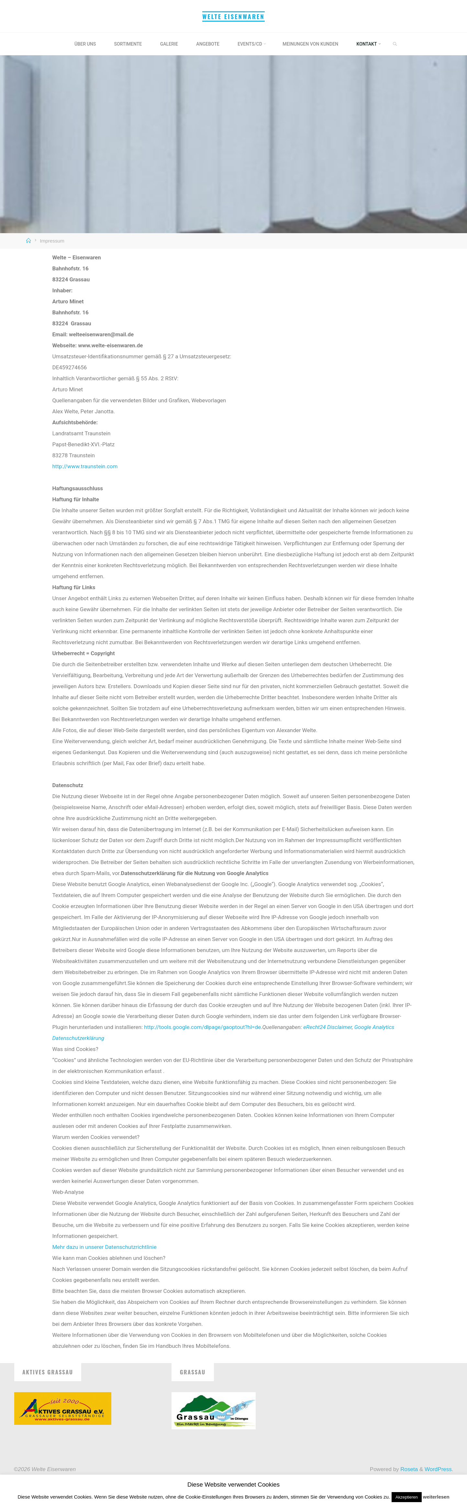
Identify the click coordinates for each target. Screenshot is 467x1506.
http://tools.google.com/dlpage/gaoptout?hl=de (202, 1027)
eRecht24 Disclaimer (327, 1027)
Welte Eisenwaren (233, 16)
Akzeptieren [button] (406, 1497)
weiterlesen (436, 1497)
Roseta (408, 1469)
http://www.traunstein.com (85, 466)
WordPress (438, 1469)
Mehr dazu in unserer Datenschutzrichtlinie (104, 1247)
